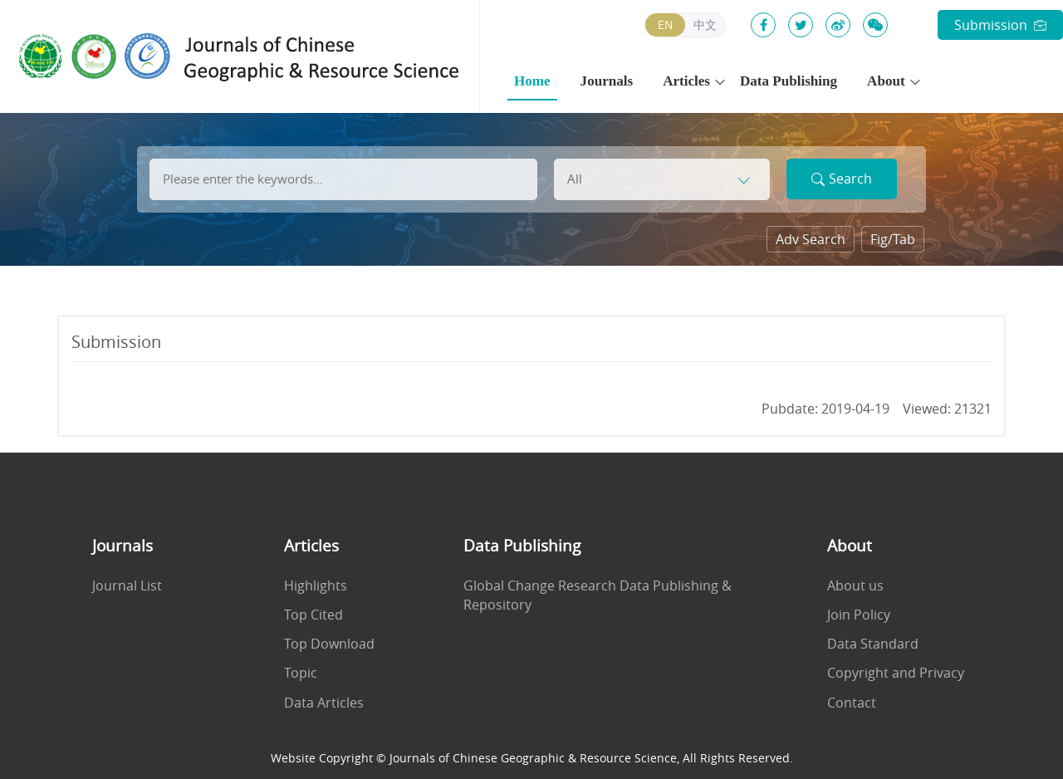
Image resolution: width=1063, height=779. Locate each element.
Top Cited (313, 615)
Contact (851, 703)
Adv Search (810, 239)
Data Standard (872, 644)
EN (666, 24)
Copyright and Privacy (895, 673)
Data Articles (324, 703)
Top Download (329, 644)
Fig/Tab (892, 239)
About (886, 81)
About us (855, 586)
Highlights (315, 586)
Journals (607, 81)
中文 (705, 24)
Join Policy (858, 615)
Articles (686, 81)
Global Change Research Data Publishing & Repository (597, 595)
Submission (1000, 25)
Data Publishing (788, 81)
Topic (300, 673)
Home (532, 81)
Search (841, 178)
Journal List (127, 586)
